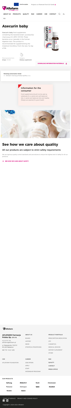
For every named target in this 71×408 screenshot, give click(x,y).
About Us (7, 14)
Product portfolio (55, 335)
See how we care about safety (15, 161)
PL (64, 14)
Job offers (29, 362)
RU (4, 18)
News (27, 344)
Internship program (32, 371)
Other (50, 353)
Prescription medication (57, 338)
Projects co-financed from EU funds (43, 4)
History (28, 341)
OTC (49, 341)
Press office (53, 369)
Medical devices (54, 347)
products (17, 14)
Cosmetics (52, 344)
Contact (52, 14)
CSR (45, 14)
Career (39, 14)
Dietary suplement (55, 350)
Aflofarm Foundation (10, 362)
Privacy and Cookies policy (27, 398)
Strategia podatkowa (33, 347)
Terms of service (9, 398)
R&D (32, 14)
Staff (27, 368)
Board (27, 338)
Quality (26, 14)
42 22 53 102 (6, 340)
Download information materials (52, 63)
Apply (27, 365)
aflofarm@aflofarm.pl (9, 342)
